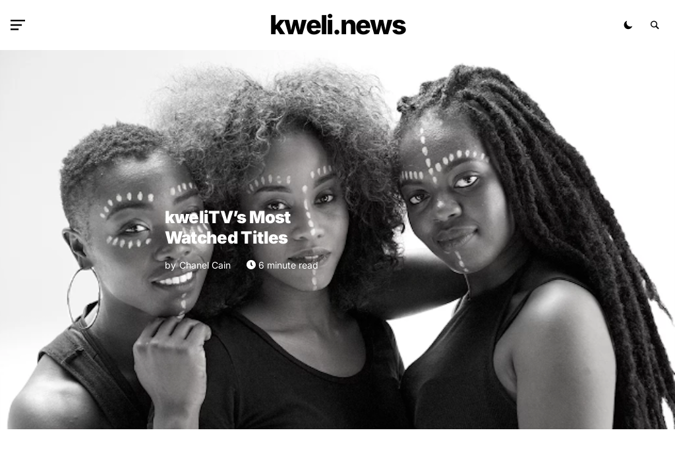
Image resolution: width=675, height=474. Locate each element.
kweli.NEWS (337, 25)
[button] (20, 25)
